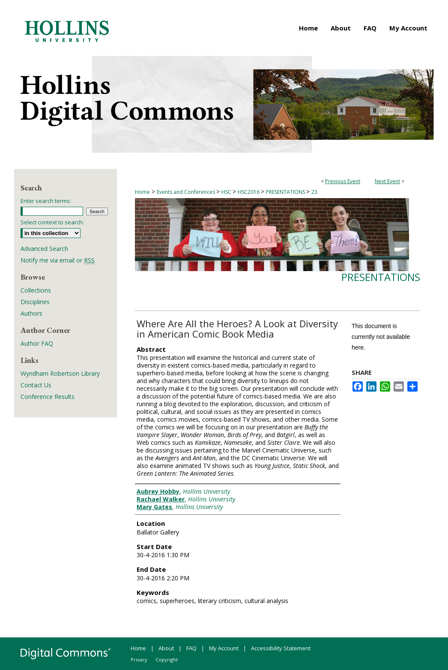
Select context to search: (52, 222)
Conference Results (48, 396)
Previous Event (342, 181)
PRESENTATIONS (286, 192)
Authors (31, 313)
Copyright (166, 659)
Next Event (387, 181)
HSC (227, 192)
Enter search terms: (46, 201)
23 (314, 192)
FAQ (191, 648)
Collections (36, 290)
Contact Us (36, 385)
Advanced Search (44, 248)
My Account (224, 648)
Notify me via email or (58, 260)
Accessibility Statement (281, 648)
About (166, 648)
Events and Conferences (186, 192)
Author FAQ (37, 343)
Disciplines (35, 302)
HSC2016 (249, 192)
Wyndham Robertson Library (60, 373)
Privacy (139, 659)
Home (142, 192)
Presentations (380, 277)
